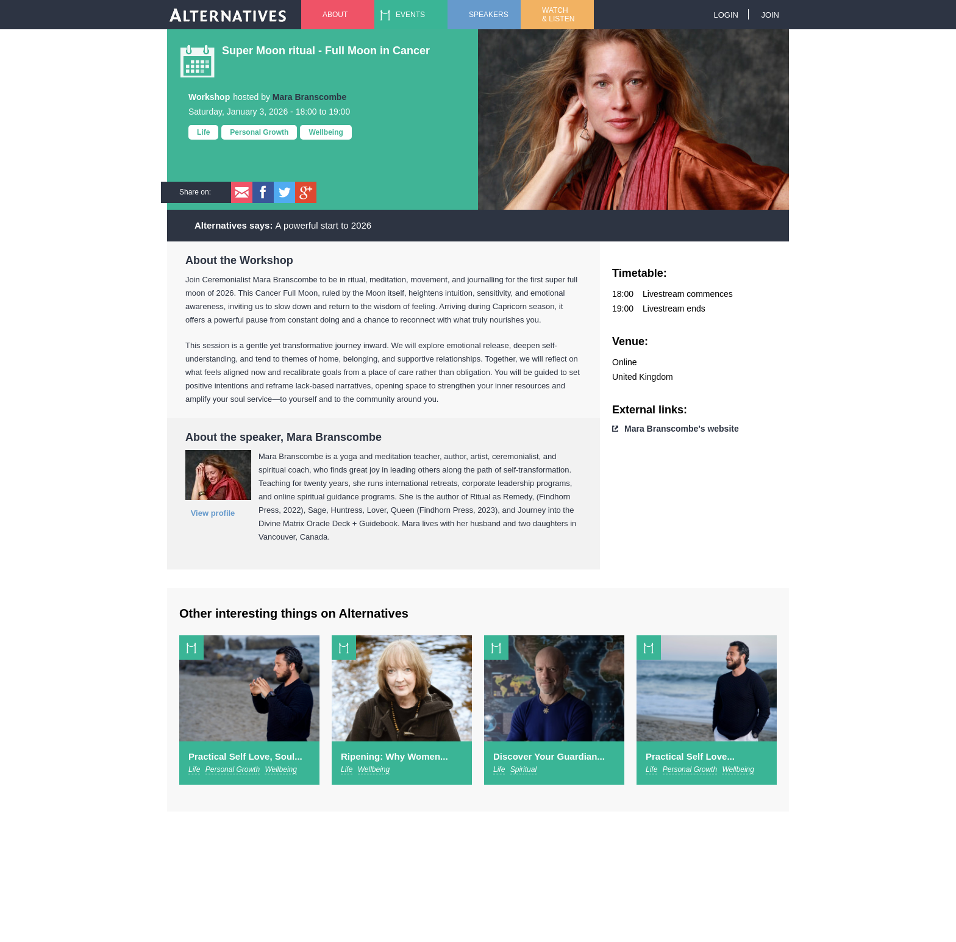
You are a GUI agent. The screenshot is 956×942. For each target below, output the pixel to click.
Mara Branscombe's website (681, 429)
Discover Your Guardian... (549, 756)
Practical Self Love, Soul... (245, 756)
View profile (213, 513)
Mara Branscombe (309, 97)
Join (770, 15)
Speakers (488, 14)
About (335, 14)
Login (725, 15)
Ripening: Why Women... (394, 756)
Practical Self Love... (690, 756)
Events (410, 14)
